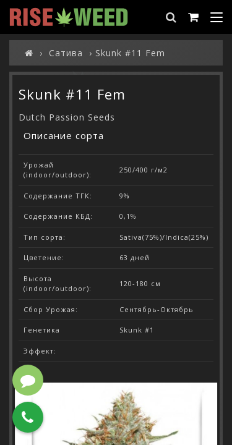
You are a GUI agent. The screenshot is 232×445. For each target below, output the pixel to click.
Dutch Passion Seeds (67, 117)
